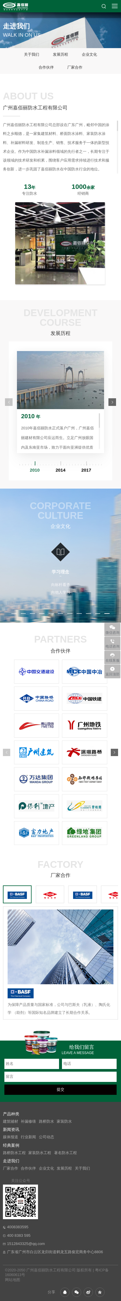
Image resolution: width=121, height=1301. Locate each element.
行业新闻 (28, 1137)
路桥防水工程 (14, 1153)
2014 (60, 470)
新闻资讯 (11, 1129)
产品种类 (11, 1114)
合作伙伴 (46, 67)
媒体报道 (10, 1137)
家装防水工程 (39, 1153)
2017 (86, 470)
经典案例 (11, 1145)
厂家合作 (74, 67)
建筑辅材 (10, 1121)
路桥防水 (46, 1121)
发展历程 (60, 54)
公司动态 (46, 1137)
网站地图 (12, 1280)
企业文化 (89, 54)
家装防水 (64, 1121)
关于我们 (31, 54)
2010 (35, 470)
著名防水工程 (65, 1153)
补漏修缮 (28, 1121)
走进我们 (11, 1161)
